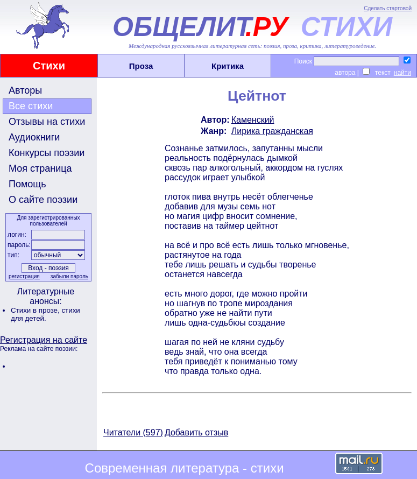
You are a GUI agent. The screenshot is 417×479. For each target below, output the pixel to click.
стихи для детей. (45, 314)
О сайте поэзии (43, 199)
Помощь (27, 184)
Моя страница (40, 168)
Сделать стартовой (388, 8)
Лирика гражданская (272, 131)
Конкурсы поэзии (46, 152)
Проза (141, 66)
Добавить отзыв (196, 432)
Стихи (49, 66)
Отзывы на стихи (47, 121)
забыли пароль (69, 276)
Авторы (25, 90)
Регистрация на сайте (43, 339)
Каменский (252, 119)
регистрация (24, 276)
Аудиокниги (34, 137)
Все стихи (31, 106)
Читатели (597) (133, 432)
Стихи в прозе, (36, 310)
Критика (227, 66)
